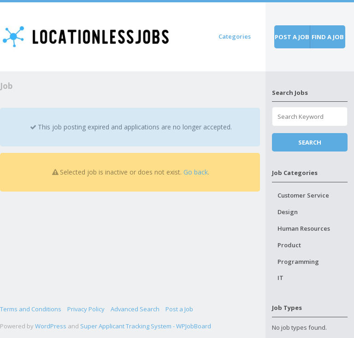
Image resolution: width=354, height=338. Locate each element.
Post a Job (179, 309)
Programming (298, 261)
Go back (195, 172)
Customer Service (303, 195)
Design (287, 212)
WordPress (50, 326)
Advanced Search (135, 309)
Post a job (292, 37)
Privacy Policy (86, 309)
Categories (234, 36)
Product (289, 245)
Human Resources (303, 228)
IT (280, 278)
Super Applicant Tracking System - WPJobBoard (145, 326)
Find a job (328, 37)
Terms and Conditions (30, 309)
